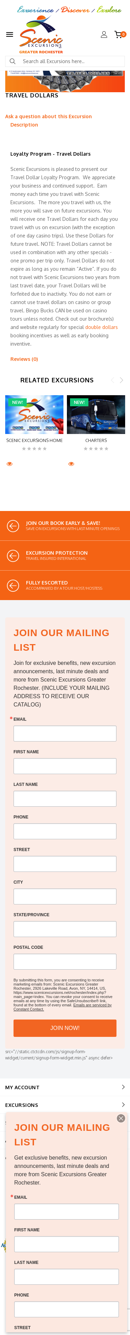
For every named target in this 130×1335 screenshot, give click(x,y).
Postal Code (28, 947)
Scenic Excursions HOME (34, 440)
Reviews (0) (24, 359)
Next (121, 379)
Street (22, 850)
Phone (21, 817)
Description (24, 125)
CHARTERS (96, 440)
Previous (112, 379)
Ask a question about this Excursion (48, 116)
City (18, 882)
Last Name (26, 784)
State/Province (32, 915)
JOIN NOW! (64, 1028)
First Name (26, 752)
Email (20, 719)
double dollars (101, 327)
